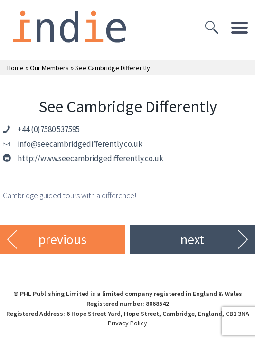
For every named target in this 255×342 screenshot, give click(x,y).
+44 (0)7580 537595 (49, 129)
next (192, 239)
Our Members (49, 68)
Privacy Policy (127, 323)
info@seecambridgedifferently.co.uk (80, 144)
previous (62, 239)
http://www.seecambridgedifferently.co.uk (90, 158)
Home (15, 68)
